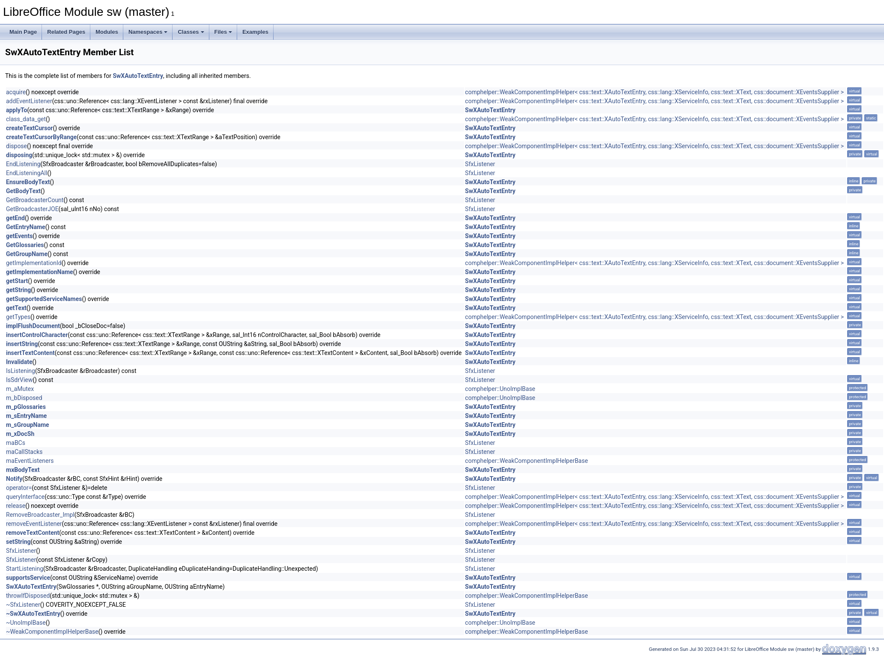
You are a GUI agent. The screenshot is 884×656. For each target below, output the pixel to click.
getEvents (19, 236)
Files (223, 32)
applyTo (16, 110)
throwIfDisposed (28, 595)
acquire (16, 92)
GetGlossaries (25, 245)
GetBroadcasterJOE (32, 209)
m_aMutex (20, 388)
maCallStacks (24, 451)
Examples (255, 32)
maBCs (15, 442)
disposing (19, 155)
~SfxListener (23, 604)
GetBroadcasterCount (34, 200)
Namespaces (148, 32)
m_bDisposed (24, 397)
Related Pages (66, 32)
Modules (106, 32)
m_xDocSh (20, 433)
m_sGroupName (27, 424)
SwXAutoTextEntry (138, 75)
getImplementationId (34, 262)
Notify (14, 478)
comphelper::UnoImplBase (500, 388)
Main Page (23, 32)
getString (18, 289)
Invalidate (19, 361)
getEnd (15, 218)
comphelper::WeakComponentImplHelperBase (526, 460)
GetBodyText (23, 191)
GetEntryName (25, 227)
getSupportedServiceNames (44, 298)
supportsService (28, 577)
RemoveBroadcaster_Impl (40, 514)
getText (16, 307)
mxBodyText (22, 469)
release (15, 505)
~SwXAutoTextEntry (33, 613)
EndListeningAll (26, 173)
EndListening (23, 164)
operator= (19, 487)
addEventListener (29, 101)
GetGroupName (27, 253)
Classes (191, 32)
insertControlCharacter (37, 334)
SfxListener (480, 164)
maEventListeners (30, 460)
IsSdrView (19, 379)
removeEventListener (34, 523)
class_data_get (26, 119)
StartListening (24, 568)
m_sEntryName (26, 415)
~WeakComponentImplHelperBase (52, 631)
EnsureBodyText (28, 182)
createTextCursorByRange (41, 137)
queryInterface (25, 496)
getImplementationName (39, 271)
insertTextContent (30, 352)
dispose (16, 146)
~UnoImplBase (26, 622)
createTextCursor (29, 128)
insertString (22, 343)
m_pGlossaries (26, 406)
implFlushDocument (33, 325)
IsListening (20, 370)
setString (18, 541)
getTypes (18, 316)
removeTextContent (32, 532)
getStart (17, 280)
